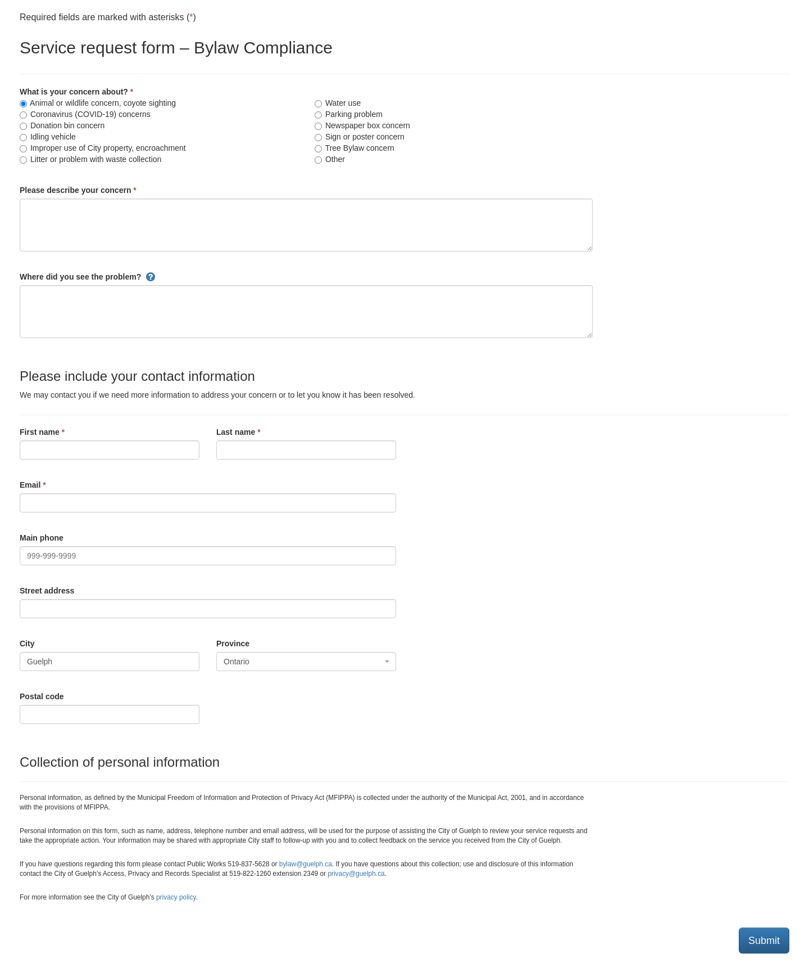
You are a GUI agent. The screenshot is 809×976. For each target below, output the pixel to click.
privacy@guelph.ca (356, 874)
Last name (235, 432)
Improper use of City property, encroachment (103, 147)
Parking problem (349, 114)
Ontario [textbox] (236, 661)
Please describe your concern (75, 190)
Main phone (41, 537)
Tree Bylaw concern (354, 147)
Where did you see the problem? (80, 276)
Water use (338, 102)
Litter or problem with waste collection (90, 159)
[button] (150, 276)
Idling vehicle (48, 136)
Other (330, 159)
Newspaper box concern (362, 125)
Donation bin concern (62, 125)
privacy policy (176, 897)
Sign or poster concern (359, 136)
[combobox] (306, 661)
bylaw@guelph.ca (305, 864)
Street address (47, 590)
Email (30, 484)
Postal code (42, 696)
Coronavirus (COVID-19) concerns (85, 114)
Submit (764, 940)
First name (40, 432)
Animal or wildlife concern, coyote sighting (98, 102)
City (27, 643)
